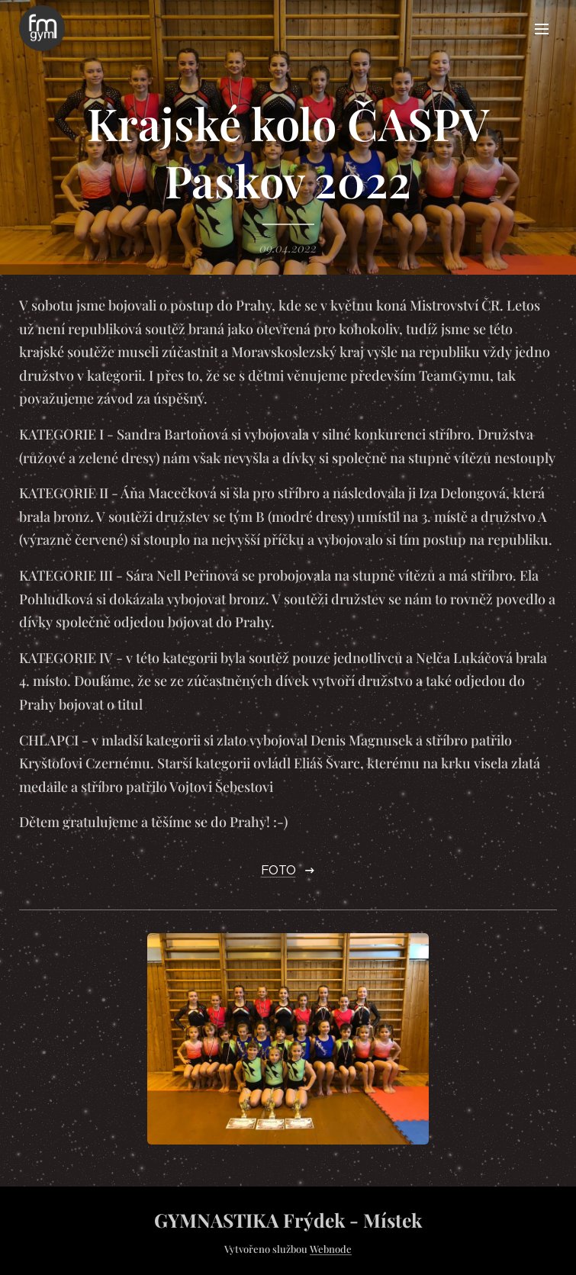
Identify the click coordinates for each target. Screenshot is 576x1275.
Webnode (331, 1248)
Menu (542, 29)
